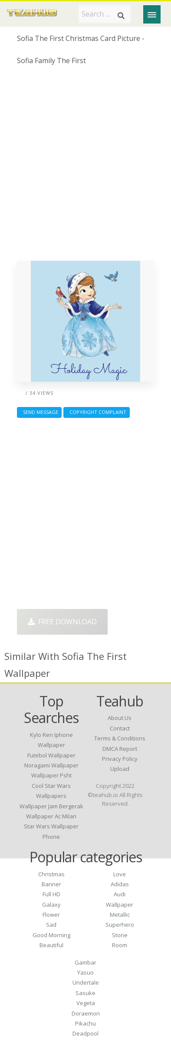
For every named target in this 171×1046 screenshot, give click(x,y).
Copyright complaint (96, 412)
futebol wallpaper (51, 755)
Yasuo (85, 972)
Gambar (85, 962)
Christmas (51, 874)
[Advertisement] (85, 166)
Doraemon (86, 1013)
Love (119, 874)
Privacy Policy (120, 759)
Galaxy (51, 904)
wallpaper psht (51, 775)
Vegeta (85, 1003)
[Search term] (105, 14)
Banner (51, 884)
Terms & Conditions (119, 738)
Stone (120, 935)
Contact (120, 728)
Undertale (85, 982)
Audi (119, 894)
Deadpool (85, 1033)
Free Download (62, 621)
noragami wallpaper (51, 765)
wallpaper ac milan (51, 816)
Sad (51, 924)
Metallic (120, 914)
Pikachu (85, 1023)
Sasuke (85, 993)
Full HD (51, 894)
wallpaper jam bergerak (51, 806)
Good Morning (51, 935)
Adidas (120, 884)
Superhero (119, 924)
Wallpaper (119, 904)
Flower (51, 914)
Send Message (39, 412)
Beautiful (51, 945)
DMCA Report (119, 749)
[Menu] (152, 14)
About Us (120, 718)
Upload (119, 769)
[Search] (121, 16)
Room (119, 945)
